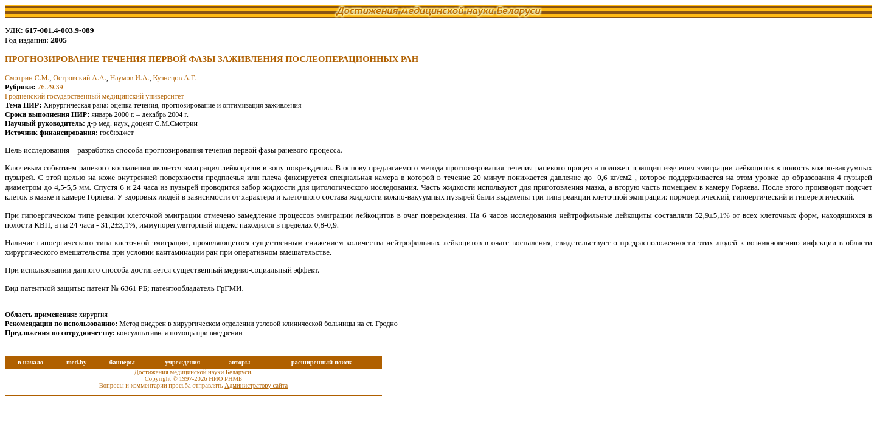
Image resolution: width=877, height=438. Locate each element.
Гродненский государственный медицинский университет (94, 96)
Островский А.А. (79, 78)
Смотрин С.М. (27, 78)
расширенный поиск (321, 362)
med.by (76, 362)
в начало (30, 362)
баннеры (122, 362)
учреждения (182, 362)
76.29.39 (50, 87)
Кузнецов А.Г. (174, 78)
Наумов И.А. (130, 78)
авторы (240, 362)
